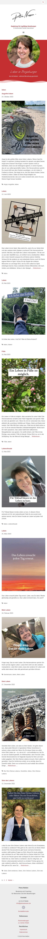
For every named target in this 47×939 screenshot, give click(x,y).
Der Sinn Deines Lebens (12, 771)
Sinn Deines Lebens (29, 871)
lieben (10, 344)
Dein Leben (6, 681)
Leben (4, 191)
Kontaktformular (23, 911)
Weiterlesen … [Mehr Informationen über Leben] (38, 268)
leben (17, 184)
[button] (43, 2)
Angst (5, 184)
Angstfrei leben (7, 94)
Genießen (24, 771)
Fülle (3, 351)
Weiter (11, 880)
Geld (5, 871)
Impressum (23, 929)
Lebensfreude (7, 448)
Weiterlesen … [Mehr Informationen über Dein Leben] (13, 766)
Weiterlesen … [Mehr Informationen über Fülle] (37, 436)
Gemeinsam (8, 674)
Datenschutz (23, 932)
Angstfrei (11, 184)
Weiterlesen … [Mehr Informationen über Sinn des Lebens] (25, 865)
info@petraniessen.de (23, 903)
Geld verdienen (13, 871)
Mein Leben (6, 610)
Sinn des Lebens (8, 780)
